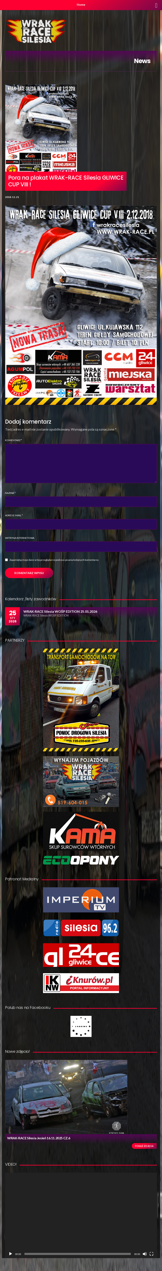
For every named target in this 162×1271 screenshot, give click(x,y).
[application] (81, 1215)
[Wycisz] (145, 1254)
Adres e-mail (14, 515)
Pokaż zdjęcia (144, 1146)
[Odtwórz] (10, 1254)
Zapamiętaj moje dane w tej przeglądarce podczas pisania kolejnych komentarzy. (54, 559)
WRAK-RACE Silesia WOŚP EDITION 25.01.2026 (60, 611)
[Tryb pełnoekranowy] (151, 1254)
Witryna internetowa (19, 537)
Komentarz (13, 440)
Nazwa (10, 493)
